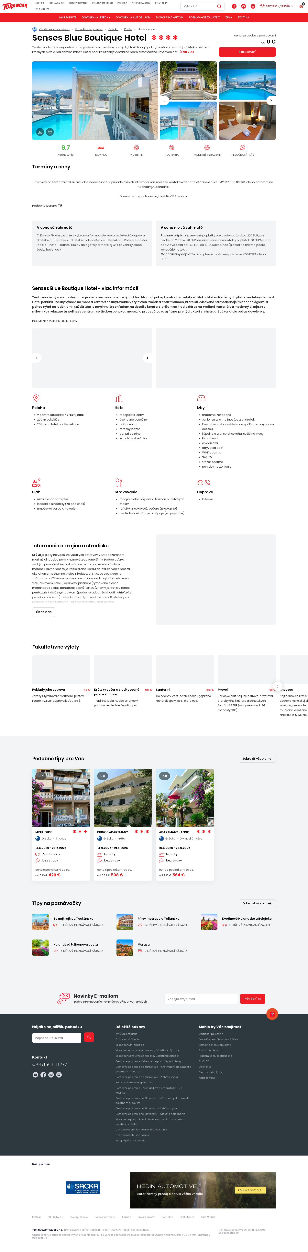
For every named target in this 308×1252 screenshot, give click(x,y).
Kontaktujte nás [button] (278, 6)
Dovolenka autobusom (133, 17)
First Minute (187, 1217)
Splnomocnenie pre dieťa (215, 1045)
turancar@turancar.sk (153, 187)
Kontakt (39, 1057)
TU (60, 206)
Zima (228, 17)
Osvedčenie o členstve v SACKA (218, 1039)
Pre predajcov (143, 3)
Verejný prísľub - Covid (130, 1140)
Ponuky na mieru (105, 3)
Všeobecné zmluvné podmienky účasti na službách (148, 1056)
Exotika (42, 3)
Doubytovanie (81, 3)
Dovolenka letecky (96, 17)
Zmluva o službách (127, 1039)
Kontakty (164, 3)
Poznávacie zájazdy (204, 17)
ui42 (236, 1233)
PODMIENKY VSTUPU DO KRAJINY (54, 321)
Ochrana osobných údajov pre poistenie (141, 1129)
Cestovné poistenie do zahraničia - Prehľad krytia (147, 1077)
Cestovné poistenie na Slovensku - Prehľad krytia (146, 1108)
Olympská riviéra (191, 838)
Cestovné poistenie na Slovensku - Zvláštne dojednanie (150, 1114)
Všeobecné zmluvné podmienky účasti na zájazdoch (148, 1050)
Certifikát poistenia (211, 1034)
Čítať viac (44, 612)
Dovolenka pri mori (89, 29)
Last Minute (44, 9)
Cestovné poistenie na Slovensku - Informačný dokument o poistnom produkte (153, 1101)
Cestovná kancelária (51, 29)
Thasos (61, 838)
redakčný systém (241, 1230)
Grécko (113, 29)
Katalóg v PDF (207, 1077)
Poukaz (124, 3)
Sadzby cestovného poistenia (134, 1082)
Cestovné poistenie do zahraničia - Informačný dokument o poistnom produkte (154, 1069)
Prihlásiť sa (252, 999)
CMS (262, 1230)
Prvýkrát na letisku (210, 1050)
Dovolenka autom (169, 17)
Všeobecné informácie (130, 1045)
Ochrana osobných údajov (132, 1135)
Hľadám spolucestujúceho (215, 1056)
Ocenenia (205, 1066)
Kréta (128, 29)
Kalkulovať (247, 52)
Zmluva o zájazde (126, 1034)
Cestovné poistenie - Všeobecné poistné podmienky (149, 1061)
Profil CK (204, 1061)
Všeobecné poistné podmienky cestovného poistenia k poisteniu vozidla (150, 1122)
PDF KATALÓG (59, 3)
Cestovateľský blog (211, 1072)
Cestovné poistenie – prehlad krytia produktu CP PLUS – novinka (150, 1090)
